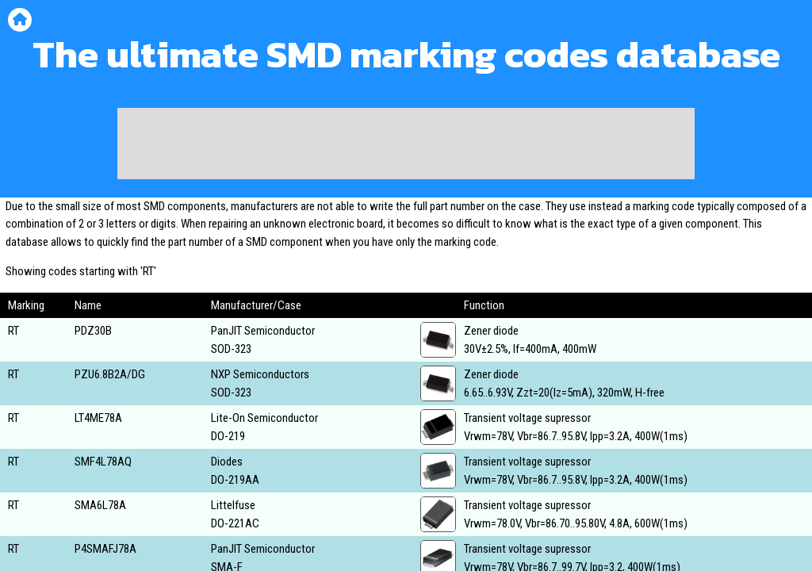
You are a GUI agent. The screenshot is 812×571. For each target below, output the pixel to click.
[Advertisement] (406, 143)
